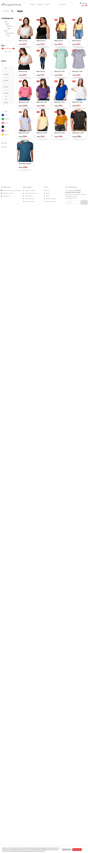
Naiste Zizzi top (23, 41)
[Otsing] (6, 11)
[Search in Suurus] (7, 64)
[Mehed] (40, 4)
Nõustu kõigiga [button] (77, 849)
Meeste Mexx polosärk (25, 163)
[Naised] (33, 4)
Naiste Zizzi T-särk (59, 71)
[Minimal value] (8, 48)
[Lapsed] (47, 4)
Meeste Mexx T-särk (77, 133)
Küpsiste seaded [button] (67, 849)
